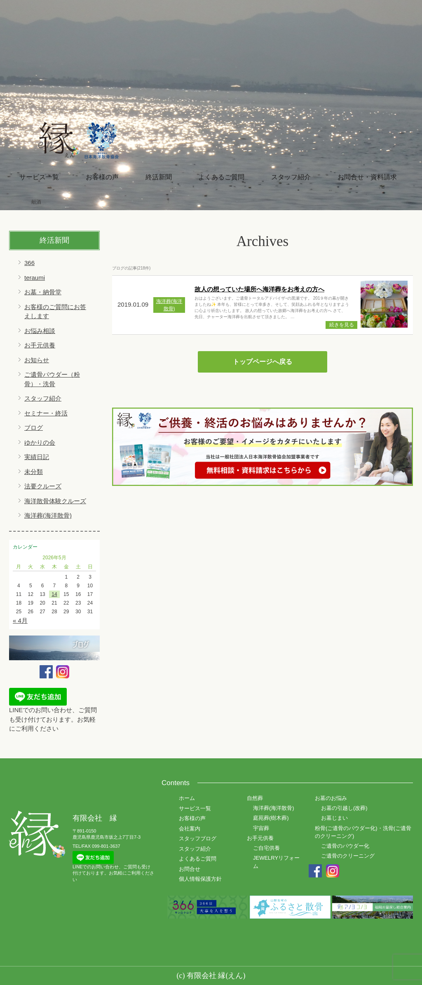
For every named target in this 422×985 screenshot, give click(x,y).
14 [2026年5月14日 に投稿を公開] (54, 594)
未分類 (33, 471)
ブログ (33, 427)
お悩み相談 (39, 330)
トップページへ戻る (262, 361)
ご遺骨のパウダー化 (345, 846)
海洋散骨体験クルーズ (55, 500)
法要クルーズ (42, 486)
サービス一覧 (39, 177)
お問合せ (189, 869)
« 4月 (20, 620)
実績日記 (36, 456)
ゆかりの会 (39, 442)
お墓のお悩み (331, 798)
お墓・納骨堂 (42, 292)
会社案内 (189, 829)
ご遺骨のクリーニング (348, 856)
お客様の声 (102, 177)
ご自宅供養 (266, 848)
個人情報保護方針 (200, 879)
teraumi (34, 277)
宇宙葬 (261, 828)
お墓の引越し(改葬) (344, 808)
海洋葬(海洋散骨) (48, 515)
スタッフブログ (197, 838)
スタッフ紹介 (291, 177)
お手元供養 (39, 345)
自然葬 (255, 798)
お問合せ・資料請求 (367, 177)
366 (29, 262)
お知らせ (36, 360)
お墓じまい (334, 818)
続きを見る (341, 325)
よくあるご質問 (221, 177)
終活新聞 (158, 177)
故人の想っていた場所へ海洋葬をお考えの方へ (259, 289)
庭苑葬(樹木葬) (271, 818)
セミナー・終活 (46, 413)
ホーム (187, 798)
